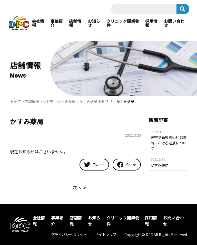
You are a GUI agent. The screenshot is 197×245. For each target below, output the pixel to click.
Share (126, 165)
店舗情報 (75, 23)
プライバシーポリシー (69, 234)
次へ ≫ (79, 187)
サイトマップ (105, 234)
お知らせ (94, 23)
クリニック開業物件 (122, 23)
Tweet (94, 164)
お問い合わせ (174, 23)
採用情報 (151, 23)
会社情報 (38, 23)
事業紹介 (56, 23)
